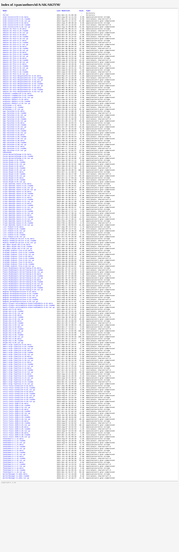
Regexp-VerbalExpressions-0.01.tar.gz (20, 336)
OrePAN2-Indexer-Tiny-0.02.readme (18, 294)
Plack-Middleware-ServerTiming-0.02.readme (23, 314)
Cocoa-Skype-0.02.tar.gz (14, 193)
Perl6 (5, 16)
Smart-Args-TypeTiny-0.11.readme (18, 415)
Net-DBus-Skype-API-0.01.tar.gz (17, 282)
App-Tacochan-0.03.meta (13, 139)
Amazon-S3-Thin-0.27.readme (15, 47)
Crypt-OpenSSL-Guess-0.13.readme (18, 240)
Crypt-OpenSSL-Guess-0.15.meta (17, 251)
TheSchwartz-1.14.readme (14, 509)
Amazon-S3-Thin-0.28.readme (15, 54)
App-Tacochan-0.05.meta (13, 152)
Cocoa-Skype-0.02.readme (14, 191)
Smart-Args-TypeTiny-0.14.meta (17, 433)
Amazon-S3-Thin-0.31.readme (15, 74)
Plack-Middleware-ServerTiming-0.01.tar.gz (23, 309)
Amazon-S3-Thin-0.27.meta (14, 45)
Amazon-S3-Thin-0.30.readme (15, 67)
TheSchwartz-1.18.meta (13, 534)
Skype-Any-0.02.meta (12, 359)
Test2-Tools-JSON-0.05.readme (16, 489)
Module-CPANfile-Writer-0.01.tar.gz (19, 276)
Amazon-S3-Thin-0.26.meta (14, 38)
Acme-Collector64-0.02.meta (15, 25)
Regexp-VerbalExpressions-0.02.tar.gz (20, 343)
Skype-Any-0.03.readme (13, 368)
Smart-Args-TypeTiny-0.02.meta (17, 399)
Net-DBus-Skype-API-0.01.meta (16, 278)
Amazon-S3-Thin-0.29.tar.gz (15, 63)
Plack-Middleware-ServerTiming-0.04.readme (23, 327)
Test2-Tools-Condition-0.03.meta (18, 453)
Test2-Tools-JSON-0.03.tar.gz (16, 477)
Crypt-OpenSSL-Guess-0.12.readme (18, 233)
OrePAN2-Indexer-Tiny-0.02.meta (17, 291)
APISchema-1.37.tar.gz (13, 123)
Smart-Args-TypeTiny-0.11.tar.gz (18, 417)
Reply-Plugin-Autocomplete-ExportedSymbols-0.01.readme (29, 347)
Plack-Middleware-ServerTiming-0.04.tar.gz (23, 330)
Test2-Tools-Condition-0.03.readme (19, 455)
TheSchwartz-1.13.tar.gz (14, 504)
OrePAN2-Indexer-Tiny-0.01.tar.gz (18, 289)
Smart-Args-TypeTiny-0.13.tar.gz (18, 430)
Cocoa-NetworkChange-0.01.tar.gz (18, 179)
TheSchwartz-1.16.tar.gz (14, 525)
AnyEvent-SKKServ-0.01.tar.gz (16, 117)
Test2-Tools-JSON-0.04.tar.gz (16, 484)
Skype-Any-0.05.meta (12, 379)
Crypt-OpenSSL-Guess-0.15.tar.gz (18, 256)
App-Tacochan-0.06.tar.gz (14, 164)
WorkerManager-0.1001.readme (16, 542)
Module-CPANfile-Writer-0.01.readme (19, 273)
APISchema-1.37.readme (13, 121)
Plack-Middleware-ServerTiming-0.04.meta (22, 325)
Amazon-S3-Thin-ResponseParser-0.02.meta (22, 92)
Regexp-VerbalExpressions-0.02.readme (20, 341)
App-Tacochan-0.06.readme (14, 161)
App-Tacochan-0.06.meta (13, 159)
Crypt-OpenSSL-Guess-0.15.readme (18, 253)
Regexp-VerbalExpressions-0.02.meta (19, 339)
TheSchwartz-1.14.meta (13, 507)
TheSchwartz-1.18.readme (14, 536)
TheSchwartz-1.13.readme (14, 502)
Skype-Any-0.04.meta (12, 372)
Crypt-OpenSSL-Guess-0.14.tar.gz (18, 249)
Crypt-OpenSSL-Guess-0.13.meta (17, 238)
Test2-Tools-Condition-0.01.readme (19, 442)
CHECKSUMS (7, 173)
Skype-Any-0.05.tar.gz (13, 383)
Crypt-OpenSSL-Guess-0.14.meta (17, 244)
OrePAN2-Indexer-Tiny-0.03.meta (17, 298)
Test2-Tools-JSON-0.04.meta (15, 480)
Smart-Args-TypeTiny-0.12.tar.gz (18, 424)
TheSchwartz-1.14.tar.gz (14, 511)
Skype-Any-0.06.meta (12, 386)
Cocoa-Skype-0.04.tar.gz (14, 206)
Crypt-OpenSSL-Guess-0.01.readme (18, 211)
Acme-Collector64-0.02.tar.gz (16, 29)
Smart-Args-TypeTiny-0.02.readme (18, 401)
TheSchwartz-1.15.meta (13, 513)
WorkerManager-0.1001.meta (15, 540)
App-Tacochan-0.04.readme (14, 148)
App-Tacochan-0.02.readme (14, 135)
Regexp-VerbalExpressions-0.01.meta (19, 332)
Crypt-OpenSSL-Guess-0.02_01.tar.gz (19, 215)
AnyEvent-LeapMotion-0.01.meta (17, 105)
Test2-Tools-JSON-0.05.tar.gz (16, 491)
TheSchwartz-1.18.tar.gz (14, 538)
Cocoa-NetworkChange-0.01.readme (18, 177)
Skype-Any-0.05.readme (13, 381)
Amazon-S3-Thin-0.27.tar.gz (15, 49)
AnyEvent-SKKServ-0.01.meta (15, 112)
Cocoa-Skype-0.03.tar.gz (14, 200)
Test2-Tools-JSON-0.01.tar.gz (16, 464)
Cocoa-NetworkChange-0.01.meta (17, 175)
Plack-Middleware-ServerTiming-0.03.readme (23, 321)
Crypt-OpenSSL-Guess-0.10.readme (18, 220)
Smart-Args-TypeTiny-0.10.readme (18, 408)
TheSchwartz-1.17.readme (14, 529)
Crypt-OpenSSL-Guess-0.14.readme (18, 247)
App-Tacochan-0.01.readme (14, 128)
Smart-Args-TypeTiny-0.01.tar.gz (18, 397)
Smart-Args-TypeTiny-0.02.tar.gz (18, 404)
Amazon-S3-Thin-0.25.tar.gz (15, 36)
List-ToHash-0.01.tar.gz (14, 262)
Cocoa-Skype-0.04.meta (13, 202)
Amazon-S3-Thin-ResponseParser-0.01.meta (22, 85)
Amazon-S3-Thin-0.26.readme (15, 40)
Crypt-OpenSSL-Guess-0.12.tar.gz (18, 235)
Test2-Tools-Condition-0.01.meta (18, 439)
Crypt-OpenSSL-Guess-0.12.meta (17, 231)
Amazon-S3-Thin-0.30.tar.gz (15, 70)
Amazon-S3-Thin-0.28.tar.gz (15, 56)
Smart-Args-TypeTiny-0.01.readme (18, 395)
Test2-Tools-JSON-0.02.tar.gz (16, 471)
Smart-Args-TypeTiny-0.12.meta (17, 419)
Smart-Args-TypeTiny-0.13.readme (18, 428)
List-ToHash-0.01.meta (13, 258)
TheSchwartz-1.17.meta (13, 527)
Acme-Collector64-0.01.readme (16, 20)
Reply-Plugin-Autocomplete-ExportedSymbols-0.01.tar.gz (29, 350)
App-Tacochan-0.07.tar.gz (14, 170)
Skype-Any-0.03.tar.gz (13, 370)
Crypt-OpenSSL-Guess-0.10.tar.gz (18, 222)
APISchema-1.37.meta (12, 119)
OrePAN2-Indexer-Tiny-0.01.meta (17, 285)
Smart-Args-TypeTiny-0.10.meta (17, 406)
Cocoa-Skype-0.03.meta (13, 195)
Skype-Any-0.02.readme (13, 361)
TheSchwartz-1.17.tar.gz (14, 531)
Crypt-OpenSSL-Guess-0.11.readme (18, 226)
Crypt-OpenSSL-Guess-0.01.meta (17, 208)
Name (5, 11)
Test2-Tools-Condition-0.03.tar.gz (19, 457)
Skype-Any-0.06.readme (13, 388)
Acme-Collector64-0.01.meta (15, 18)
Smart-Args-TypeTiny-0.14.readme (18, 435)
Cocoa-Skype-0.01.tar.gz (14, 186)
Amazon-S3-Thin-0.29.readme (15, 61)
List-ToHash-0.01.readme (14, 260)
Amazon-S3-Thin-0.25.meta (14, 31)
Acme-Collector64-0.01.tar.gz (16, 22)
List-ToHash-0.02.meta (13, 265)
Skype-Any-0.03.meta (12, 365)
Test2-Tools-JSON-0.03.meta (15, 473)
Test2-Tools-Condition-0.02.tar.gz (19, 451)
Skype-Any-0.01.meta (12, 352)
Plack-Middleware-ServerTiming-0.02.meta (22, 312)
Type (88, 11)
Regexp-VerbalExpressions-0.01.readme (20, 334)
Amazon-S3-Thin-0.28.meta (14, 52)
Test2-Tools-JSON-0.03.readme (16, 475)
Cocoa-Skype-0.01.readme (14, 184)
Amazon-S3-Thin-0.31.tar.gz (15, 76)
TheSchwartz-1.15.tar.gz (14, 518)
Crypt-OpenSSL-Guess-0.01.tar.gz (18, 213)
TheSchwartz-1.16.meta (13, 520)
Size (81, 11)
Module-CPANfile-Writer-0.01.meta (18, 271)
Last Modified (63, 11)
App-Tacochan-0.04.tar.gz (14, 150)
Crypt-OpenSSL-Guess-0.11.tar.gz (18, 229)
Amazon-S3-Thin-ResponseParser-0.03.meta (22, 99)
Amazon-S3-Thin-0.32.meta (14, 78)
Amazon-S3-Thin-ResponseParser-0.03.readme (23, 101)
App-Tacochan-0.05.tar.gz (14, 157)
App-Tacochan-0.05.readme (14, 155)
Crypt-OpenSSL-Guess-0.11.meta (17, 224)
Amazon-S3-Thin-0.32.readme (15, 81)
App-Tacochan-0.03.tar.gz (14, 143)
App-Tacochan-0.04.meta (13, 146)
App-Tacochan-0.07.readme (14, 168)
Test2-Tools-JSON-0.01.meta (15, 460)
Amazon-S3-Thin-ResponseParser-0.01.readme (23, 87)
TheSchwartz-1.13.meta (13, 500)
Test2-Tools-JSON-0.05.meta (15, 486)
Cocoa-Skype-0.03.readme (14, 197)
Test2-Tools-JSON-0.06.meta (15, 493)
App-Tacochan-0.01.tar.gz (14, 130)
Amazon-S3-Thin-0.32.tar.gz (15, 83)
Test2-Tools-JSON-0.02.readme (16, 469)
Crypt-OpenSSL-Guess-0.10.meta (17, 217)
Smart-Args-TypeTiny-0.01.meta (17, 392)
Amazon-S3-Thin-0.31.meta (14, 72)
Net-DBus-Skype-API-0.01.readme (17, 280)
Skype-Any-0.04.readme (13, 374)
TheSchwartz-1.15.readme (14, 516)
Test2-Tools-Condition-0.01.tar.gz (19, 444)
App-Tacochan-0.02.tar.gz (14, 137)
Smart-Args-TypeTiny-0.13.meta (17, 426)
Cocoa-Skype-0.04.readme (14, 204)
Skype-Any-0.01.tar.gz (13, 356)
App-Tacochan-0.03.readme (14, 141)
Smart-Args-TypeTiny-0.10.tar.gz (18, 410)
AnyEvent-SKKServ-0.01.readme (16, 114)
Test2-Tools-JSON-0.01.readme (16, 462)
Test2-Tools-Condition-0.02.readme (19, 448)
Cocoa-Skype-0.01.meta (13, 182)
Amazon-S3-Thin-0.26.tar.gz (15, 43)
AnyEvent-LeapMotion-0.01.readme (18, 108)
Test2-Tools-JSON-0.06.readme (16, 495)
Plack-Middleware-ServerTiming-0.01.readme (23, 307)
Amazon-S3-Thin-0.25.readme (15, 34)
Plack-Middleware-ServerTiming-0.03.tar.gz (23, 323)
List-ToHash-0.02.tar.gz (14, 269)
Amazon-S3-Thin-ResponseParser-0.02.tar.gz (23, 96)
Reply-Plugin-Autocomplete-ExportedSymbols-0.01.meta (28, 345)
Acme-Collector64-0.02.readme (16, 27)
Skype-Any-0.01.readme (13, 354)
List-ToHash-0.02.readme (14, 267)
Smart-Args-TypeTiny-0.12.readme (18, 421)
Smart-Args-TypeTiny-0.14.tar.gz (18, 437)
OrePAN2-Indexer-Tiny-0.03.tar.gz (18, 303)
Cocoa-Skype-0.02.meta (13, 188)
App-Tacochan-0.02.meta (13, 132)
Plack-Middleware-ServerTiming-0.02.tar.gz (23, 316)
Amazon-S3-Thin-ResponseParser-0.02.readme (23, 94)
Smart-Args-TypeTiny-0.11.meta (17, 412)
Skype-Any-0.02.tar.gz (13, 363)
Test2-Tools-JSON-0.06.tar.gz (16, 498)
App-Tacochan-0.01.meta (13, 126)
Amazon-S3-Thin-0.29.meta (14, 58)
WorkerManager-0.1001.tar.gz (16, 545)
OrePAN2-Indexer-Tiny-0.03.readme (18, 300)
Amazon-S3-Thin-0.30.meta (14, 65)
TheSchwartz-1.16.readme (14, 522)
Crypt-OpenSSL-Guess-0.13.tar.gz (18, 242)
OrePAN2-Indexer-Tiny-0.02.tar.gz (18, 296)
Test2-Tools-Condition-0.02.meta (18, 446)
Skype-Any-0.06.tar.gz (13, 390)
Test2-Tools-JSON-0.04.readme (16, 482)
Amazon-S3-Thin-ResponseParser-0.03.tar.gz (23, 103)
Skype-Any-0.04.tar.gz (13, 377)
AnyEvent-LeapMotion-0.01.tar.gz (18, 110)
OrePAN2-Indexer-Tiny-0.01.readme (18, 287)
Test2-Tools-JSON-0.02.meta (15, 466)
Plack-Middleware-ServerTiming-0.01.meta (22, 305)
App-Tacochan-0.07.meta (13, 166)
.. (4, 13)
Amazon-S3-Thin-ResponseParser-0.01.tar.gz (23, 90)
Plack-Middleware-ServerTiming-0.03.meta (22, 318)
